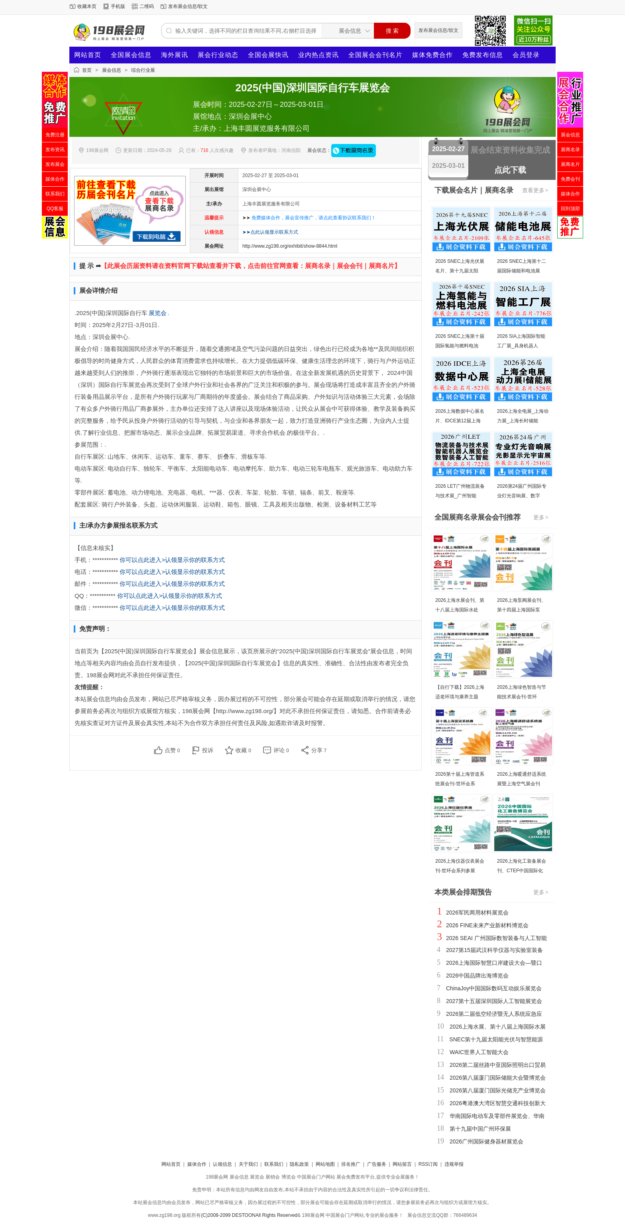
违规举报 (454, 1164)
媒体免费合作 (432, 54)
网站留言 (402, 1164)
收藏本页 (86, 6)
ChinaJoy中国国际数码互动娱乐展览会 (494, 988)
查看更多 (535, 190)
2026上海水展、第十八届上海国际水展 (498, 1026)
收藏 (243, 750)
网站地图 (325, 1164)
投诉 (207, 750)
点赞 (172, 750)
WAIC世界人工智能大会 (479, 1052)
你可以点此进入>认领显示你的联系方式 (172, 559)
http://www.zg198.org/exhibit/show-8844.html (289, 246)
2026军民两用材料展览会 (477, 912)
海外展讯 (174, 54)
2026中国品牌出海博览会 (477, 975)
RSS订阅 (428, 1164)
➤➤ (309, 218)
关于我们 (248, 1164)
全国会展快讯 (268, 54)
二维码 (147, 6)
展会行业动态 (218, 54)
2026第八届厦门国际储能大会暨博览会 (498, 1077)
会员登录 (526, 54)
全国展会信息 (131, 54)
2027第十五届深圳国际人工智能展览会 (494, 1001)
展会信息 (111, 70)
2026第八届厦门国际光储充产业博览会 (498, 1090)
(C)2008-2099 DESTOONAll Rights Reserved (249, 1215)
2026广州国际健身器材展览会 (486, 1141)
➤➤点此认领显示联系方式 (270, 232)
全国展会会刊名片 (375, 54)
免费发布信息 (482, 54)
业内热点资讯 (318, 54)
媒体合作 (196, 1164)
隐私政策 (299, 1164)
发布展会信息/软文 (188, 6)
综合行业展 (143, 70)
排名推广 (350, 1164)
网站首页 (87, 54)
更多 (541, 517)
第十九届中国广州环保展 (480, 1129)
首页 (87, 70)
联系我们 (273, 1164)
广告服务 (376, 1164)
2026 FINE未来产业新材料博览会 (487, 925)
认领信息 (222, 1164)
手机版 (118, 6)
